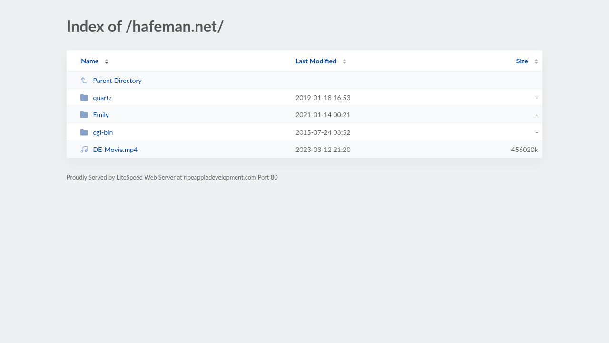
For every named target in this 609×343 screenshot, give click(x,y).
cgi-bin (96, 132)
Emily (94, 115)
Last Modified (315, 61)
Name (89, 61)
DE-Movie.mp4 (109, 149)
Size (522, 61)
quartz (96, 97)
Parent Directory (111, 80)
